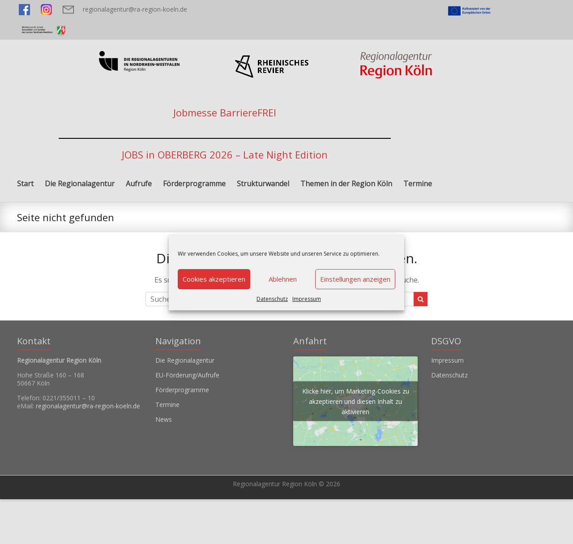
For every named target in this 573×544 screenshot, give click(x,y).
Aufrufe (139, 183)
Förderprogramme (194, 183)
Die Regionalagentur (80, 183)
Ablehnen (283, 278)
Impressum (306, 299)
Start (25, 183)
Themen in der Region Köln (346, 183)
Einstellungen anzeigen (355, 278)
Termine (417, 183)
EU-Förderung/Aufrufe (187, 375)
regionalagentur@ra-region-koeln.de (135, 9)
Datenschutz (272, 299)
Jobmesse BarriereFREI (224, 112)
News (163, 419)
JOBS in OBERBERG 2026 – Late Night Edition (225, 154)
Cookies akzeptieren (214, 278)
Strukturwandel (263, 183)
